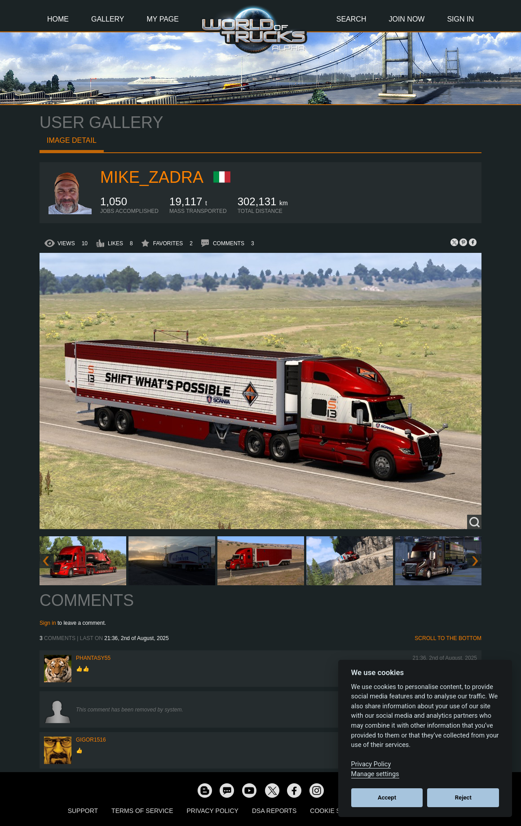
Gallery (107, 19)
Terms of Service (142, 810)
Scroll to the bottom (448, 638)
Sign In (460, 19)
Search (351, 19)
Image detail (72, 140)
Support (83, 810)
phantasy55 (93, 658)
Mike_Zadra (151, 177)
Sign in (48, 623)
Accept (387, 797)
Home (58, 19)
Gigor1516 (91, 740)
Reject (463, 797)
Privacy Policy (212, 810)
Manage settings (375, 774)
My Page (163, 19)
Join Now (406, 19)
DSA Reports (274, 810)
